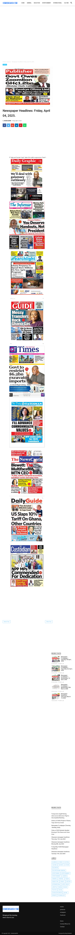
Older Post (48, 621)
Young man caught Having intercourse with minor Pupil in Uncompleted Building (60, 815)
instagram (63, 912)
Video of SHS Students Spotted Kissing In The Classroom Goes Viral (60, 832)
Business (54, 862)
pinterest (62, 909)
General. (61, 878)
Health (67, 878)
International (56, 884)
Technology (61, 895)
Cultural (66, 862)
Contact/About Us (65, 924)
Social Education (57, 892)
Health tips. (55, 881)
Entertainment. (56, 876)
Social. (66, 892)
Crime (60, 862)
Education (55, 867)
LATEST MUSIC (65, 884)
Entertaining (55, 873)
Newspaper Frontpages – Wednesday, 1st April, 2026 (65, 677)
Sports (54, 895)
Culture (54, 865)
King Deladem (68, 933)
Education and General (58, 870)
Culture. (61, 865)
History (68, 881)
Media (60, 887)
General (4, 64)
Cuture (67, 865)
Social (60, 889)
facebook (62, 915)
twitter (62, 906)
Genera (65, 876)
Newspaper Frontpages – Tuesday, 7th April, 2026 (66, 659)
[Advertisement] (37, 21)
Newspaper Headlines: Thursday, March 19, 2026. (66, 696)
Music (65, 887)
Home (61, 921)
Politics (54, 889)
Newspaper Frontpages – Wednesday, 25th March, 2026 (66, 687)
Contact (62, 926)
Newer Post (6, 621)
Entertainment (65, 873)
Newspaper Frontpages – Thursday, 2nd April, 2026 (66, 668)
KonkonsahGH (14, 933)
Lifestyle (54, 887)
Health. (62, 881)
